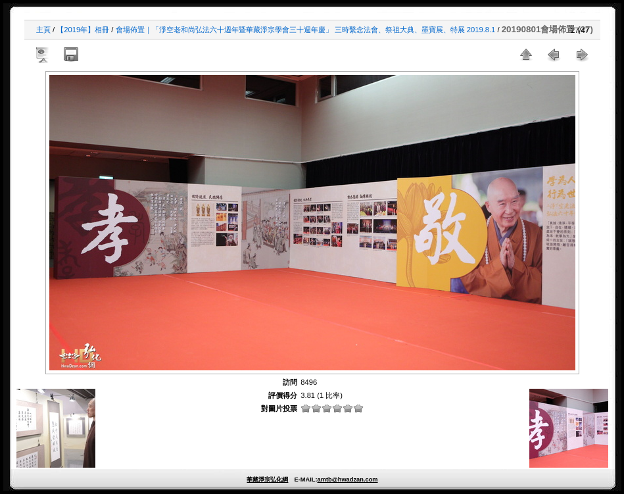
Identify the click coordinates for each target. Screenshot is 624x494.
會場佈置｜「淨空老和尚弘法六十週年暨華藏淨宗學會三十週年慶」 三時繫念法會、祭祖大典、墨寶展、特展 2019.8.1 (306, 30)
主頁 (43, 30)
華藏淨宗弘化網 (267, 479)
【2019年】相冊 (83, 30)
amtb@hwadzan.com (347, 479)
